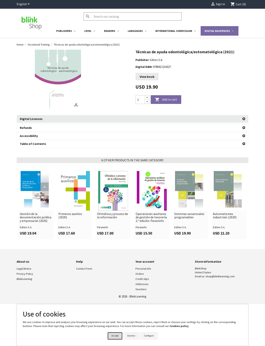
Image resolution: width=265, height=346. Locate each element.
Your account (144, 260)
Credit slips (142, 278)
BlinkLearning (24, 278)
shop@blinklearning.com (220, 275)
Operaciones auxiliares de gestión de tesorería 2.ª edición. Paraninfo (151, 216)
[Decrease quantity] (147, 101)
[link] (36, 204)
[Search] (132, 16)
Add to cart (166, 99)
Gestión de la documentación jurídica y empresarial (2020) (35, 216)
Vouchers (141, 288)
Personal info (143, 268)
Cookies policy (179, 326)
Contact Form (84, 268)
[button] (132, 119)
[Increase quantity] (147, 97)
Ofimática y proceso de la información (112, 214)
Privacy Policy (25, 273)
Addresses (142, 283)
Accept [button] (115, 335)
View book (147, 77)
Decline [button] (131, 335)
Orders (139, 273)
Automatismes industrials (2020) (224, 214)
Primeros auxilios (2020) (70, 214)
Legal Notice (24, 268)
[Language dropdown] (24, 4)
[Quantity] (140, 99)
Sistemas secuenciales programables (189, 214)
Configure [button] (149, 335)
